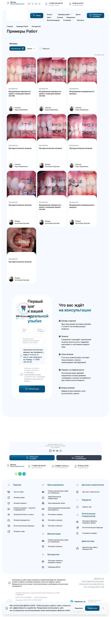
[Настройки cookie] (103, 608)
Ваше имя (23, 330)
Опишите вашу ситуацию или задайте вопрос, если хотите (30, 340)
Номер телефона (38, 330)
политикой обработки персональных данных (34, 379)
